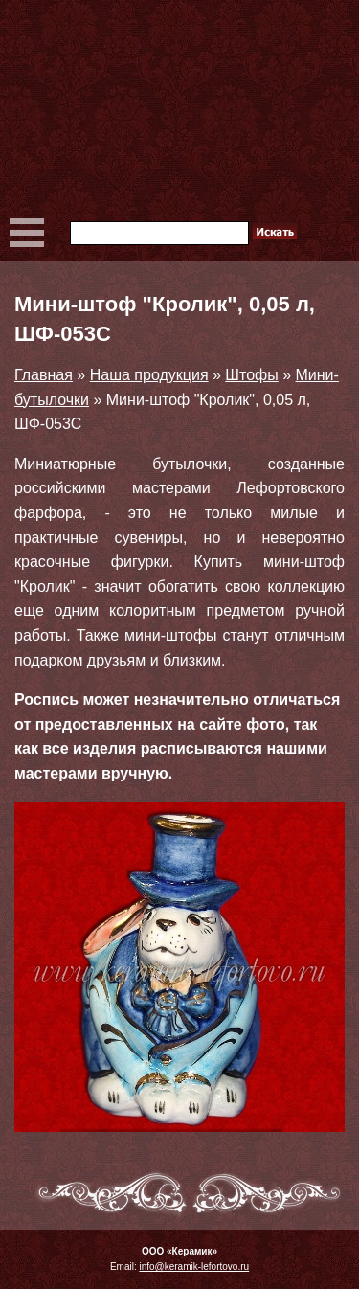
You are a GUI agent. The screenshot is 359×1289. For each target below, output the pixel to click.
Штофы (251, 375)
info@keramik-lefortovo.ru (194, 1266)
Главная (43, 375)
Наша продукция (149, 375)
